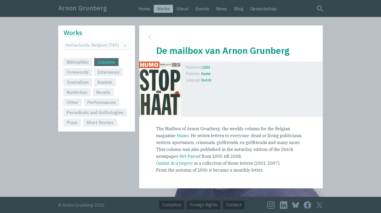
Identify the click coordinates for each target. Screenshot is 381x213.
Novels (103, 92)
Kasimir (105, 82)
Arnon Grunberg (82, 8)
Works (163, 8)
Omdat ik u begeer (174, 163)
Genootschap (263, 8)
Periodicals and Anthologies (95, 112)
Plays (72, 122)
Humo (183, 135)
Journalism (78, 82)
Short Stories (100, 122)
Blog (238, 8)
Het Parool (190, 156)
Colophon (171, 204)
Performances (101, 102)
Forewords (78, 72)
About (182, 8)
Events (202, 8)
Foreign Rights (203, 204)
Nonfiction (77, 92)
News (221, 8)
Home (144, 8)
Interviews (109, 72)
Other (72, 102)
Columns (106, 62)
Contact (233, 204)
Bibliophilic (78, 62)
